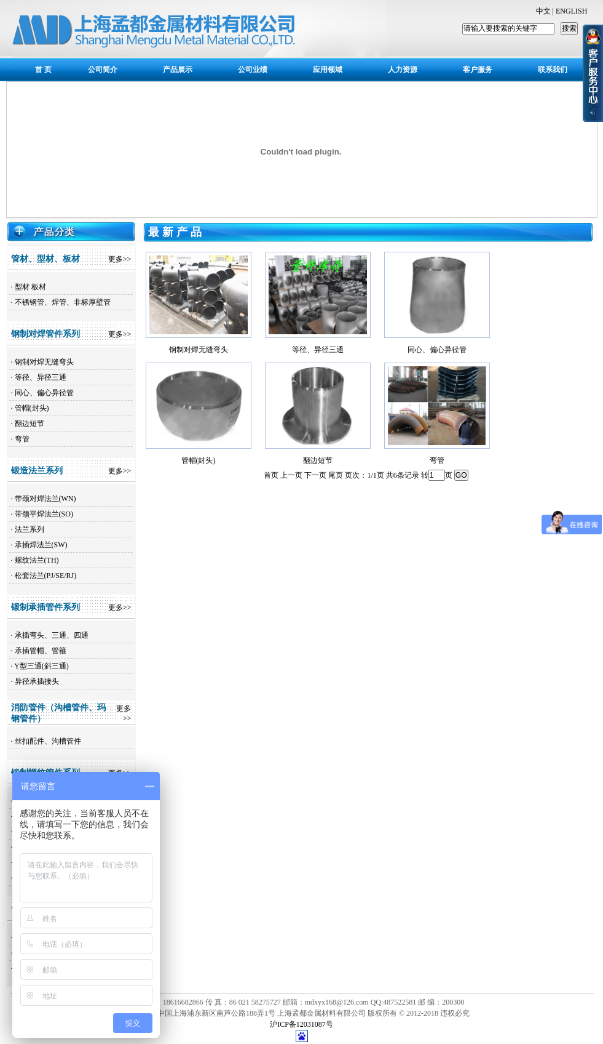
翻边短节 (29, 423)
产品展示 (177, 69)
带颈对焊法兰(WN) (45, 498)
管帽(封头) (32, 408)
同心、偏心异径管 (44, 392)
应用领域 (327, 69)
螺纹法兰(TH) (37, 560)
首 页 (43, 69)
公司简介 (102, 69)
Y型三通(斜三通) (41, 666)
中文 (543, 11)
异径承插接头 (37, 681)
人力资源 (402, 69)
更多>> (120, 259)
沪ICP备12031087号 (301, 1024)
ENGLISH (571, 11)
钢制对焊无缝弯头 (44, 362)
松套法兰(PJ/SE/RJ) (46, 575)
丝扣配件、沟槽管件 (48, 741)
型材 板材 (30, 287)
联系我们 (552, 69)
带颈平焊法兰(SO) (44, 514)
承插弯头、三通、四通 (52, 635)
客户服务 (477, 69)
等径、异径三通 (40, 377)
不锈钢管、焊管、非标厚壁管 (63, 302)
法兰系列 (29, 529)
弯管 (22, 439)
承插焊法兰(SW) (41, 544)
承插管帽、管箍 (40, 650)
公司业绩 (252, 69)
